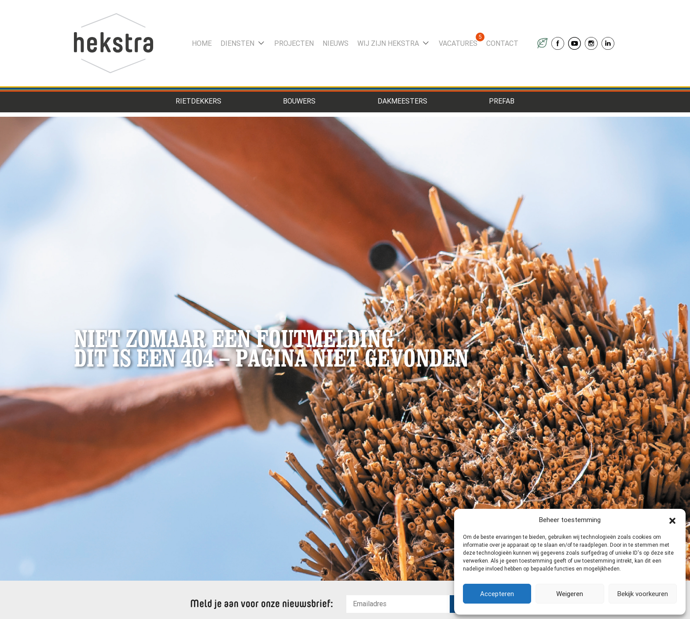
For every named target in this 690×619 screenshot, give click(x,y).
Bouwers (299, 101)
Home (202, 43)
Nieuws (336, 43)
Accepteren (497, 594)
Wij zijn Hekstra (388, 43)
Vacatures (458, 43)
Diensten (237, 43)
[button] (672, 519)
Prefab (501, 101)
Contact (502, 43)
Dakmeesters (402, 101)
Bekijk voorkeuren (642, 594)
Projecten (294, 43)
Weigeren (569, 594)
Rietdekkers (198, 101)
